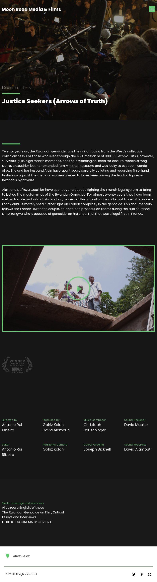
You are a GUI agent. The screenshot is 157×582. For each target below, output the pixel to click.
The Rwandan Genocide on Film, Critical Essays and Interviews (33, 514)
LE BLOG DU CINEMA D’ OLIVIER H (27, 522)
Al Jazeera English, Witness (23, 507)
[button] (152, 9)
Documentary (16, 88)
